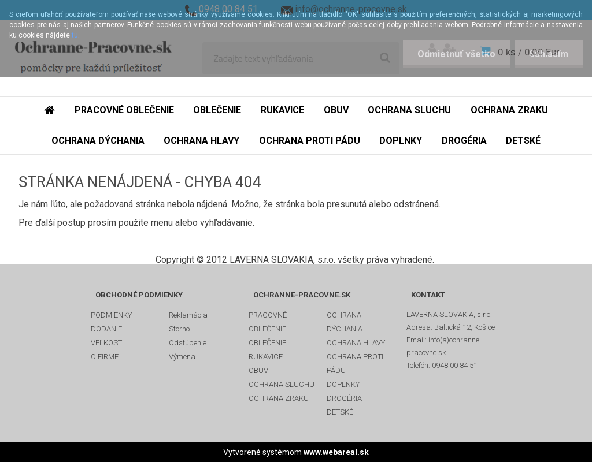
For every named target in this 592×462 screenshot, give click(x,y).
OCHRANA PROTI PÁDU (355, 363)
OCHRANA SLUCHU (281, 384)
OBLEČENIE (267, 342)
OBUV (258, 370)
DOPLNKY (343, 384)
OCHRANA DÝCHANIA (344, 322)
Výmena (182, 356)
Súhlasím (548, 54)
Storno (179, 329)
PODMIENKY (111, 315)
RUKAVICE (266, 356)
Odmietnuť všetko (456, 54)
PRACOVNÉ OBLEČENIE (268, 322)
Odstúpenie (187, 342)
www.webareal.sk (336, 452)
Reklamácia (188, 315)
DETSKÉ (340, 412)
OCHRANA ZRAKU (279, 398)
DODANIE (106, 329)
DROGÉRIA (344, 398)
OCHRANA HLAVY (356, 342)
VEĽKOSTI (107, 342)
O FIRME (105, 356)
